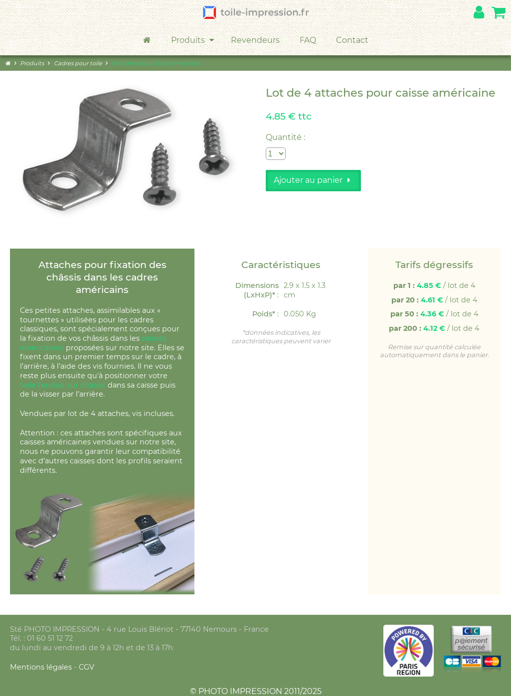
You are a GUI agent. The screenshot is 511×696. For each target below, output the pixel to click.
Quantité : (285, 137)
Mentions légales (42, 667)
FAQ (308, 40)
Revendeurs (255, 40)
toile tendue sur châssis (63, 385)
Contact (352, 40)
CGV (86, 667)
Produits (193, 40)
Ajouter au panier (313, 180)
